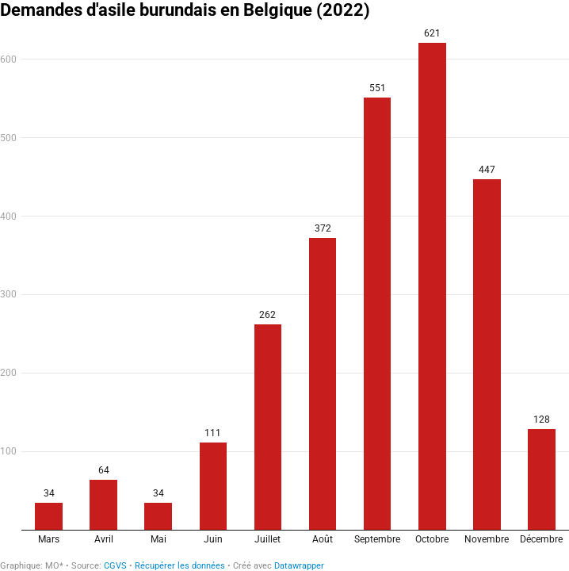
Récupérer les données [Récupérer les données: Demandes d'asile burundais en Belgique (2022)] (180, 566)
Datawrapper (299, 566)
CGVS (115, 566)
